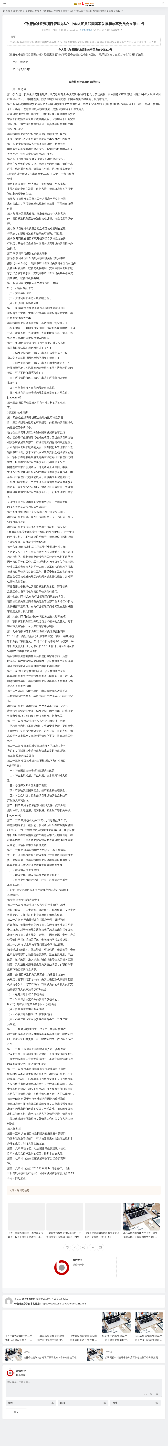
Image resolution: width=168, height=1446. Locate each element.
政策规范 (17, 10)
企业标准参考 (32, 10)
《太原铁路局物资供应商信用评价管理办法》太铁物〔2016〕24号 (50, 1339)
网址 (115, 1403)
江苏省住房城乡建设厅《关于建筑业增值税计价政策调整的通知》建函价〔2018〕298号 (140, 1237)
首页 (8, 10)
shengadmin (28, 1298)
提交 (16, 1411)
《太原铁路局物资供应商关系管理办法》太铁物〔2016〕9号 (83, 1339)
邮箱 (62, 1403)
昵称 (10, 1403)
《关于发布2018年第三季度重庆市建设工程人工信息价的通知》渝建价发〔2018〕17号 (25, 1237)
